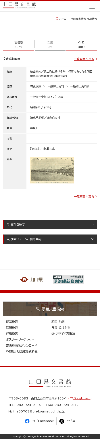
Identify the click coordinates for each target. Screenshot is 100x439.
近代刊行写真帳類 (63, 333)
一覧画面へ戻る (84, 58)
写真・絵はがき (60, 327)
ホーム (61, 18)
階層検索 (12, 327)
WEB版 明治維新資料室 (22, 351)
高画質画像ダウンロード (21, 345)
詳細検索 (12, 333)
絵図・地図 (58, 321)
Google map (81, 398)
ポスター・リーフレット (20, 339)
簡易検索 (12, 321)
